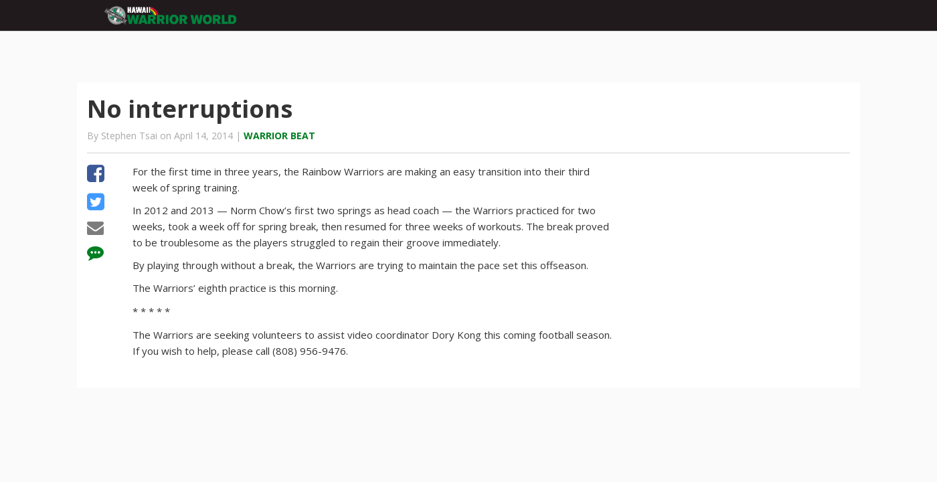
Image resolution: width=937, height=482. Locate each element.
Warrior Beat (279, 135)
